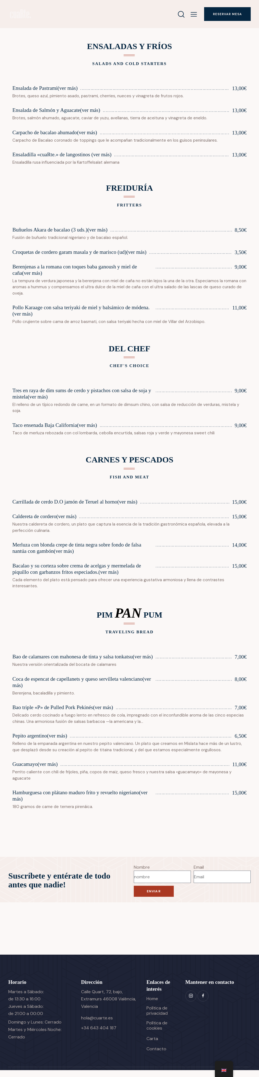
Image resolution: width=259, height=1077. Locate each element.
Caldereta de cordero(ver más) (44, 516)
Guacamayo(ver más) (35, 771)
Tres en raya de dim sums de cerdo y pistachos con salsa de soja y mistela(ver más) (81, 394)
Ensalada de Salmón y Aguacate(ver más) (56, 110)
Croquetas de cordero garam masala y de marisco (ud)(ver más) (79, 252)
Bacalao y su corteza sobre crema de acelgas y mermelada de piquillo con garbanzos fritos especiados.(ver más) (76, 569)
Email (199, 874)
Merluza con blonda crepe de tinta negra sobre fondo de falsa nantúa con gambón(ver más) (77, 548)
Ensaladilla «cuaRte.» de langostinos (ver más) (62, 155)
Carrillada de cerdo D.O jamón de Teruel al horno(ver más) (75, 502)
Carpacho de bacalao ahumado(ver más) (54, 133)
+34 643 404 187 (98, 1034)
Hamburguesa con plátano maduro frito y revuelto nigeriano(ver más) (80, 802)
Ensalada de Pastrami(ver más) (45, 88)
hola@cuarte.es (97, 1024)
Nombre (142, 874)
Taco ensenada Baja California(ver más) (54, 425)
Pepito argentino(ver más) (39, 742)
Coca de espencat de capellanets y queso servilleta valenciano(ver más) (81, 689)
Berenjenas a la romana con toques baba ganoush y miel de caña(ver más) (74, 270)
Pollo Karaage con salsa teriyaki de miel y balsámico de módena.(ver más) (81, 311)
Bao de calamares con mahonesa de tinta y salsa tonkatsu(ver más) (76, 660)
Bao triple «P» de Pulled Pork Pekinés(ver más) (62, 714)
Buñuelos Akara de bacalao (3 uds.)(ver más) (60, 230)
